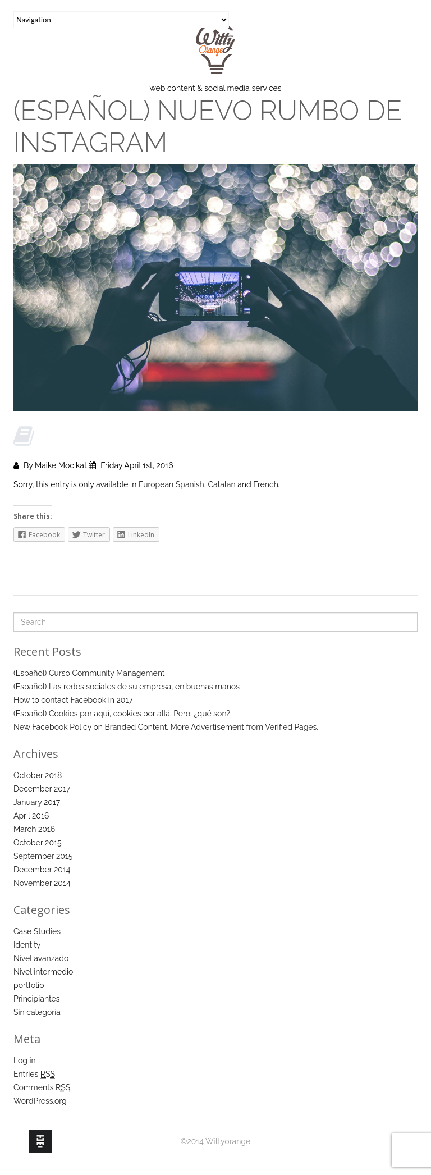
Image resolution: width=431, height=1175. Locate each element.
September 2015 (42, 856)
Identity (26, 944)
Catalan (221, 484)
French (265, 484)
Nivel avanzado (40, 958)
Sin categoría (37, 1012)
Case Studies (37, 931)
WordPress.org (40, 1100)
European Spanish (171, 484)
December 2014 (41, 869)
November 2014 (42, 883)
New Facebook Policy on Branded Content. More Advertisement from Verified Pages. (165, 727)
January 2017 (36, 802)
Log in (24, 1060)
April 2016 (31, 815)
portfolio (28, 985)
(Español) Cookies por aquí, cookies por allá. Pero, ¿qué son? (121, 713)
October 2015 (37, 842)
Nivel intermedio (43, 971)
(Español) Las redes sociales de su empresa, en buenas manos (126, 686)
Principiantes (36, 998)
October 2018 (37, 775)
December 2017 (41, 788)
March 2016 (34, 829)
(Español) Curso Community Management (88, 673)
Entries (34, 1074)
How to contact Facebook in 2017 (73, 700)
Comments (41, 1087)
